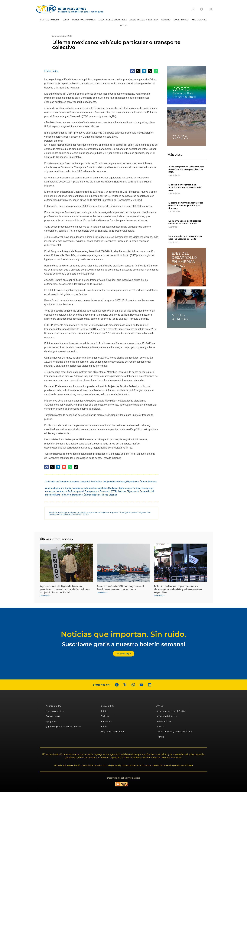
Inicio (104, 711)
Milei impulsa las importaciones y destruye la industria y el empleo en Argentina (178, 589)
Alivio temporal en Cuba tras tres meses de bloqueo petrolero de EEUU (186, 169)
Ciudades (112, 488)
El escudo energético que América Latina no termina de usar (184, 187)
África (159, 706)
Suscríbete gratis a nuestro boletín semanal (123, 644)
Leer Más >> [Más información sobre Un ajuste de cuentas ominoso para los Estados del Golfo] (174, 242)
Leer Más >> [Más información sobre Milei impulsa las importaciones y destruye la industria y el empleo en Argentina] (159, 595)
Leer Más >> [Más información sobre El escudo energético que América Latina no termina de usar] (174, 193)
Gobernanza (181, 20)
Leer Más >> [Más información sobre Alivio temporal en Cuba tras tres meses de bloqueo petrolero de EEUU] (174, 175)
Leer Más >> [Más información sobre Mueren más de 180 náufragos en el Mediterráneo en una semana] (102, 592)
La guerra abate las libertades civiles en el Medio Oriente (184, 222)
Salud (123, 25)
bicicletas (102, 488)
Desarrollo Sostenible (113, 20)
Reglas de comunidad (113, 731)
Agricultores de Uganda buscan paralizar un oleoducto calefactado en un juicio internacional (65, 589)
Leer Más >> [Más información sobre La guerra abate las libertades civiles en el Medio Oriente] (174, 227)
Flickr (104, 726)
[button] (211, 9)
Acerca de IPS (53, 706)
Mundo (160, 736)
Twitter (105, 716)
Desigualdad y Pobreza (144, 20)
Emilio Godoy (51, 71)
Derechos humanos (84, 20)
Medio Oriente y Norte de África (174, 731)
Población (66, 494)
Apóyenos (51, 721)
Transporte (77, 494)
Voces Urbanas (109, 494)
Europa (160, 726)
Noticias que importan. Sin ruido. (123, 634)
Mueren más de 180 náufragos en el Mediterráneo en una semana (120, 588)
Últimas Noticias (49, 20)
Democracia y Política (129, 488)
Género (165, 20)
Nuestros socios (55, 711)
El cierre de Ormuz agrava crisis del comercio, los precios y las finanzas (185, 205)
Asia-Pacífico (163, 721)
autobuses (77, 488)
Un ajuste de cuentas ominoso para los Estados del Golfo (185, 237)
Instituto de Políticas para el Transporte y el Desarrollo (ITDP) (86, 491)
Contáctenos (53, 716)
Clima (66, 20)
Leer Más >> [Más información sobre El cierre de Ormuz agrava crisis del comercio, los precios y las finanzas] (174, 211)
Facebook (106, 721)
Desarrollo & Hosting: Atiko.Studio (123, 778)
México (122, 491)
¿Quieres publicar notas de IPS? (63, 726)
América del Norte (166, 716)
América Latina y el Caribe (58, 488)
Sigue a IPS (107, 706)
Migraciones (199, 20)
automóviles (90, 488)
